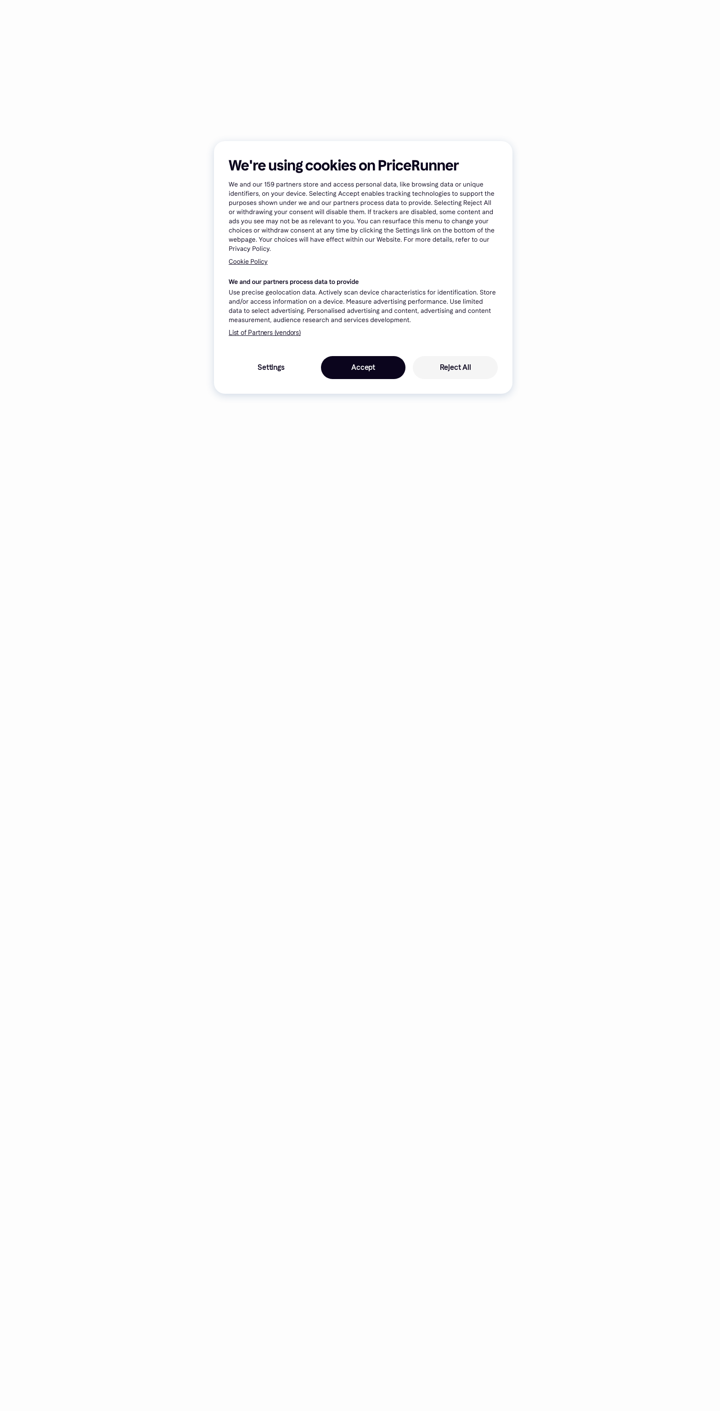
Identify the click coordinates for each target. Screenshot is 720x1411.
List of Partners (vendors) (265, 333)
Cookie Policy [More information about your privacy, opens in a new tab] (248, 262)
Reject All (455, 367)
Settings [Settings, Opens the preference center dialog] (271, 367)
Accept (363, 367)
